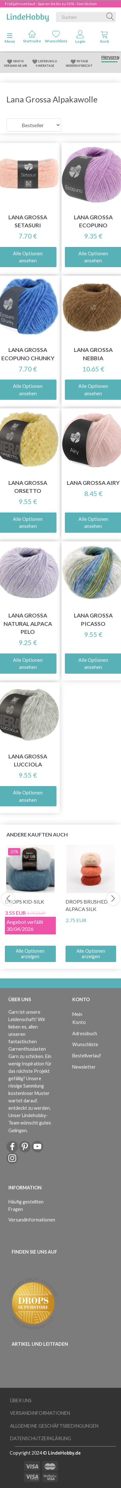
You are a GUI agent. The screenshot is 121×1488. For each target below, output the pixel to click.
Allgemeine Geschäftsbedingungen (54, 1426)
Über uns (21, 1400)
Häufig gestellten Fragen (26, 1205)
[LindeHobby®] (27, 16)
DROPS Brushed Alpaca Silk (87, 905)
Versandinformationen (28, 1219)
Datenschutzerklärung (40, 1438)
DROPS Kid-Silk (24, 901)
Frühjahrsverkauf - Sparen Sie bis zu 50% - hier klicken (51, 3)
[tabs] (104, 38)
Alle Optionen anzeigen (30, 953)
